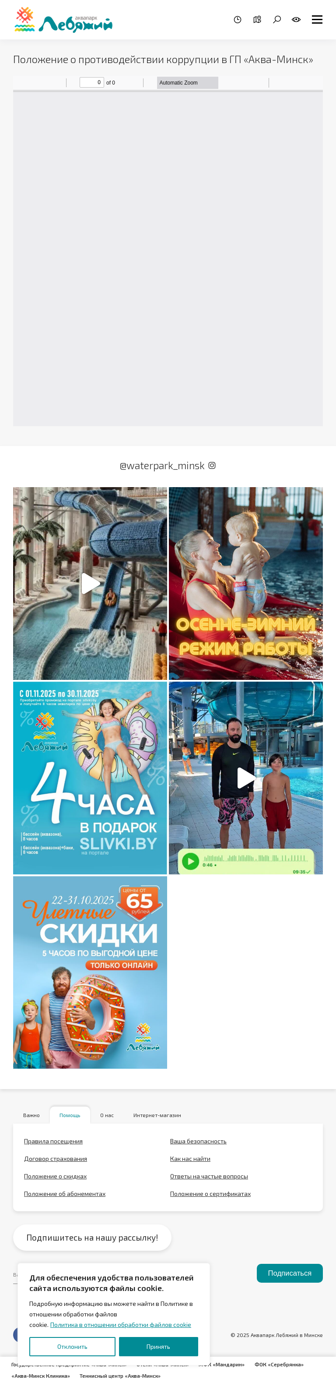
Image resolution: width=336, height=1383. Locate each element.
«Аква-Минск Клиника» (41, 1375)
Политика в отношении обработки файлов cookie (120, 1324)
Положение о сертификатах (210, 1194)
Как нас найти (190, 1159)
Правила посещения (53, 1142)
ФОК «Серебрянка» (282, 1365)
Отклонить (72, 1346)
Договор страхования (55, 1159)
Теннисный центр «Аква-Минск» (121, 1375)
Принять (158, 1346)
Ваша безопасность (198, 1142)
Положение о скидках (55, 1177)
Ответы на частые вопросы (209, 1177)
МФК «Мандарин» (224, 1365)
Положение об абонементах (64, 1194)
